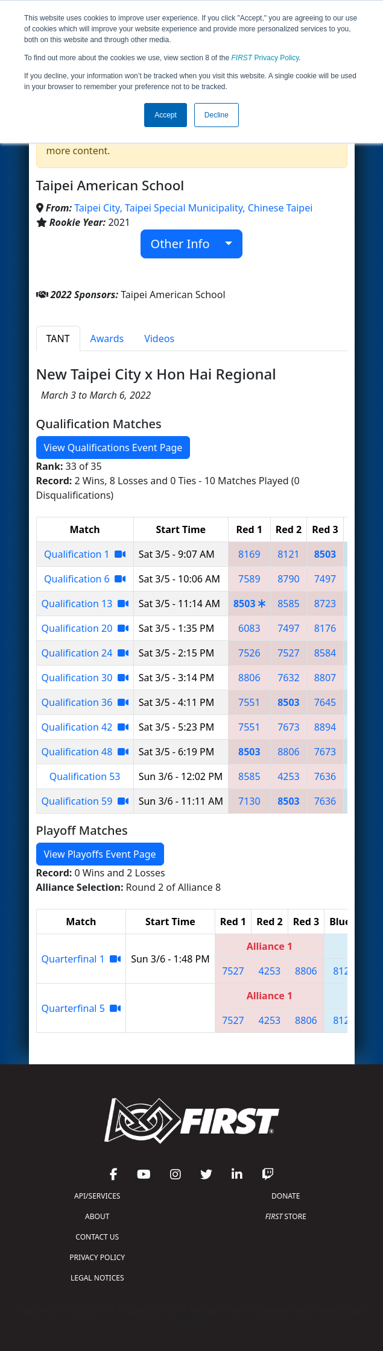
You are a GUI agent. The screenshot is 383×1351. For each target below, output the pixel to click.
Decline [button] (216, 115)
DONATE (285, 1196)
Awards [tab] (107, 338)
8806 (249, 677)
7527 (288, 653)
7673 (288, 727)
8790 (288, 578)
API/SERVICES (97, 1196)
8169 (249, 554)
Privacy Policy (265, 58)
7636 (325, 776)
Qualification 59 (85, 801)
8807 (325, 677)
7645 (325, 702)
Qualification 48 (85, 751)
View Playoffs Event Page (100, 854)
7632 (288, 677)
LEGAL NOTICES (97, 1278)
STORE (285, 1216)
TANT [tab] (58, 338)
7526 (249, 653)
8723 (325, 603)
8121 (288, 554)
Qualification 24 (85, 653)
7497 (325, 578)
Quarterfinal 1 (81, 959)
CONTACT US (97, 1237)
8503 (325, 554)
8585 (288, 603)
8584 (325, 653)
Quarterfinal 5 (81, 1008)
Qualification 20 (85, 628)
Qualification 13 (85, 603)
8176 (325, 628)
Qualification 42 (85, 727)
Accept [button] (165, 115)
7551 (249, 702)
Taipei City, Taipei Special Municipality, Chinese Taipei (193, 207)
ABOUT (97, 1216)
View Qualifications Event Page (113, 447)
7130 (249, 801)
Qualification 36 (85, 702)
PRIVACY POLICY (97, 1257)
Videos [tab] (159, 338)
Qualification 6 (84, 578)
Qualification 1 (84, 554)
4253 (288, 776)
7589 (249, 578)
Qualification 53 (85, 776)
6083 (249, 628)
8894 (325, 727)
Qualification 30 (85, 677)
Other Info (187, 244)
